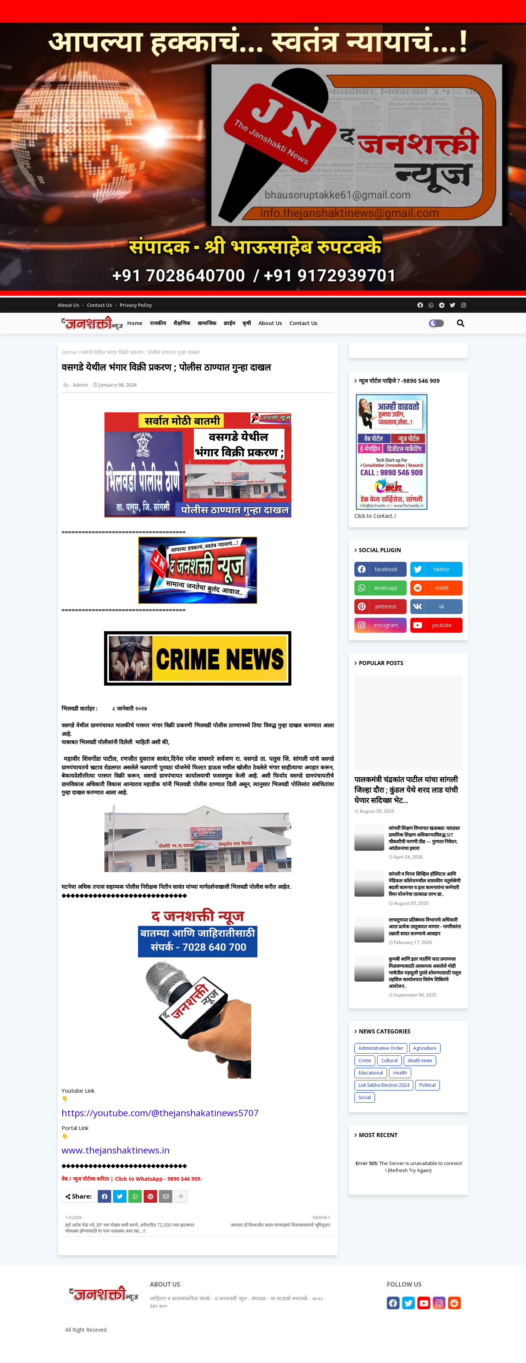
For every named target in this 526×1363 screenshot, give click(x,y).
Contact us (100, 305)
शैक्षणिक (181, 323)
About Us (69, 305)
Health (400, 1073)
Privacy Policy (136, 305)
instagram (386, 625)
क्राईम (229, 323)
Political (427, 1085)
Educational (371, 1073)
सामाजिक (207, 323)
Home (135, 323)
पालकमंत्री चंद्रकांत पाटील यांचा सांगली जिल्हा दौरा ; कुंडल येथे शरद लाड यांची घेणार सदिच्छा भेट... (406, 789)
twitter (442, 569)
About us (270, 323)
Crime (365, 1060)
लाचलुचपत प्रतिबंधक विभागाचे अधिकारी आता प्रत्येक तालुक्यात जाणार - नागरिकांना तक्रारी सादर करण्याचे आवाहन (425, 926)
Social (365, 1097)
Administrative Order (381, 1048)
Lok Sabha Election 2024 (384, 1085)
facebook (386, 569)
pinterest (386, 606)
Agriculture (424, 1048)
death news (420, 1060)
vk (441, 606)
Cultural (389, 1060)
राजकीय (158, 323)
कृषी (246, 323)
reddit (442, 587)
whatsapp (386, 587)
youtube (442, 625)
